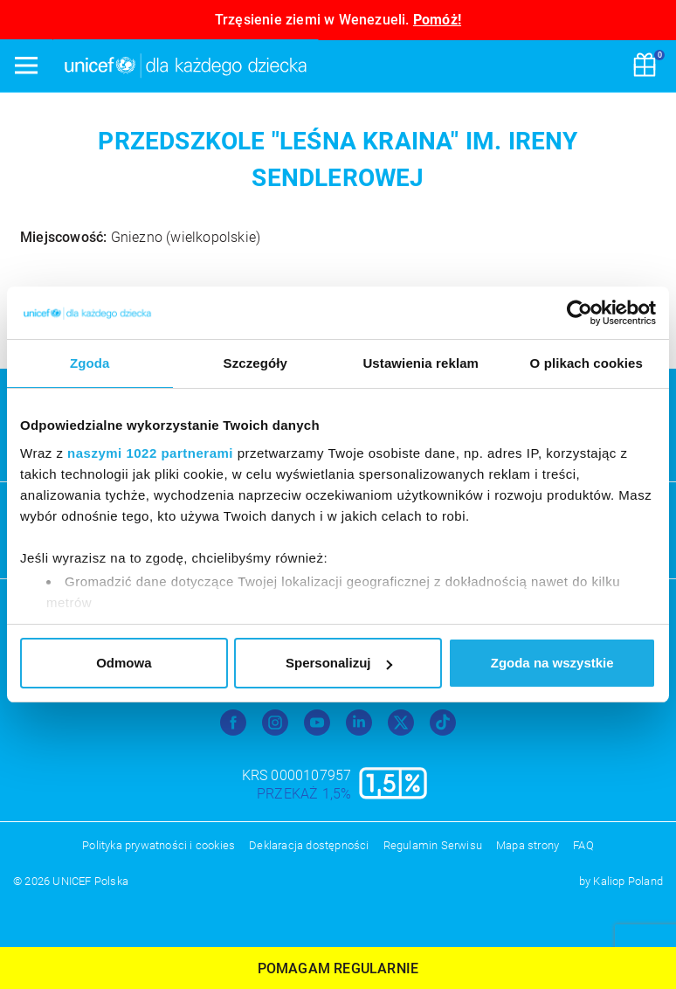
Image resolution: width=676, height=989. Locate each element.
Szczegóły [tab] (255, 363)
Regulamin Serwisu (432, 845)
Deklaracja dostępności (309, 845)
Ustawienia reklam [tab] (420, 363)
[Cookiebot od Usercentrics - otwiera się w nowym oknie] (579, 313)
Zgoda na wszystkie (552, 662)
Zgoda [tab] (90, 363)
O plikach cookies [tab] (586, 363)
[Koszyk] (645, 66)
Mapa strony (527, 845)
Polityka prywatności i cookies (158, 845)
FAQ (583, 845)
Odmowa (123, 662)
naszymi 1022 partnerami (150, 453)
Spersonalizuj (339, 662)
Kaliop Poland (628, 881)
